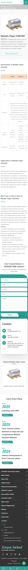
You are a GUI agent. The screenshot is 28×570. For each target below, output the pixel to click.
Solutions (4, 513)
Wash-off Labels (6, 490)
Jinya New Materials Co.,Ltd (15, 558)
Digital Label (5, 483)
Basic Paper (17, 5)
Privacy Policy (16, 563)
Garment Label (6, 498)
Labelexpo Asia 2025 (10, 411)
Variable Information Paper (10, 471)
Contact (4, 521)
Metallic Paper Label (8, 7)
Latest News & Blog (14, 399)
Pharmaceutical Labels (9, 486)
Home (4, 5)
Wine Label (5, 502)
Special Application (8, 505)
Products (10, 5)
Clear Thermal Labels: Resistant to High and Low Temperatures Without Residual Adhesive (12, 433)
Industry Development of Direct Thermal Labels (12, 457)
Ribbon (3, 509)
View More (7, 415)
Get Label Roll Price (11, 54)
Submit (10, 315)
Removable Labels (7, 494)
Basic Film (4, 479)
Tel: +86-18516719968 (6, 526)
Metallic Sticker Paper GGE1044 (14, 387)
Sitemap (10, 563)
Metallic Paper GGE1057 (9, 8)
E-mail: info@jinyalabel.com (7, 531)
